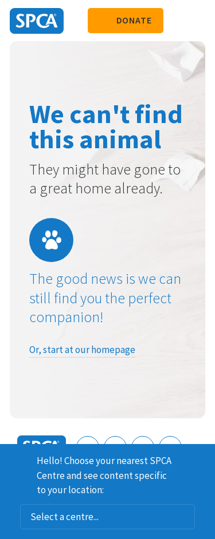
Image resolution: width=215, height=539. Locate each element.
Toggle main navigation (196, 20)
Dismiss (201, 458)
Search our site (178, 20)
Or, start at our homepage (82, 349)
